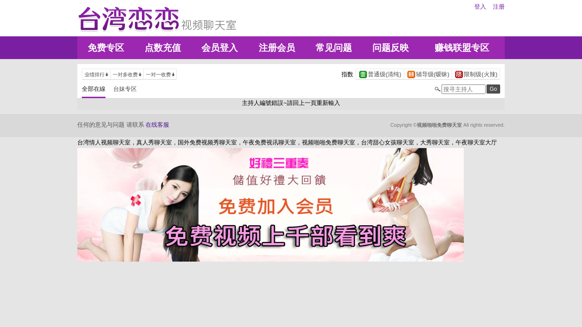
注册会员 (277, 48)
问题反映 (390, 48)
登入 (480, 6)
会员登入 (219, 48)
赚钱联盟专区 (462, 48)
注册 (499, 6)
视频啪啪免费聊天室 (439, 125)
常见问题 (334, 48)
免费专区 (106, 48)
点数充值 (163, 48)
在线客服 (157, 124)
